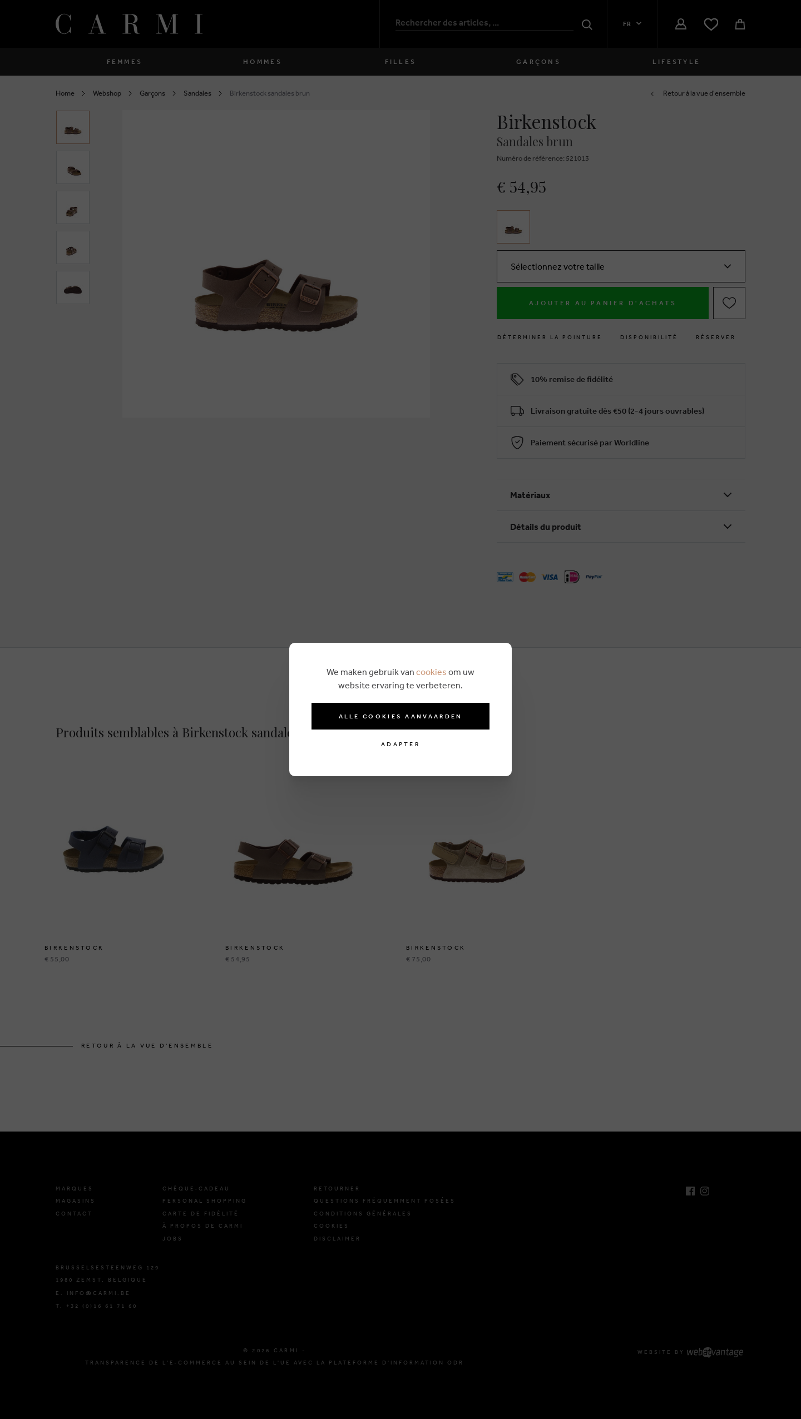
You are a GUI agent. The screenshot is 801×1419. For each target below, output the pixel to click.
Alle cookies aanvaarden (401, 716)
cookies (431, 671)
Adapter (400, 744)
